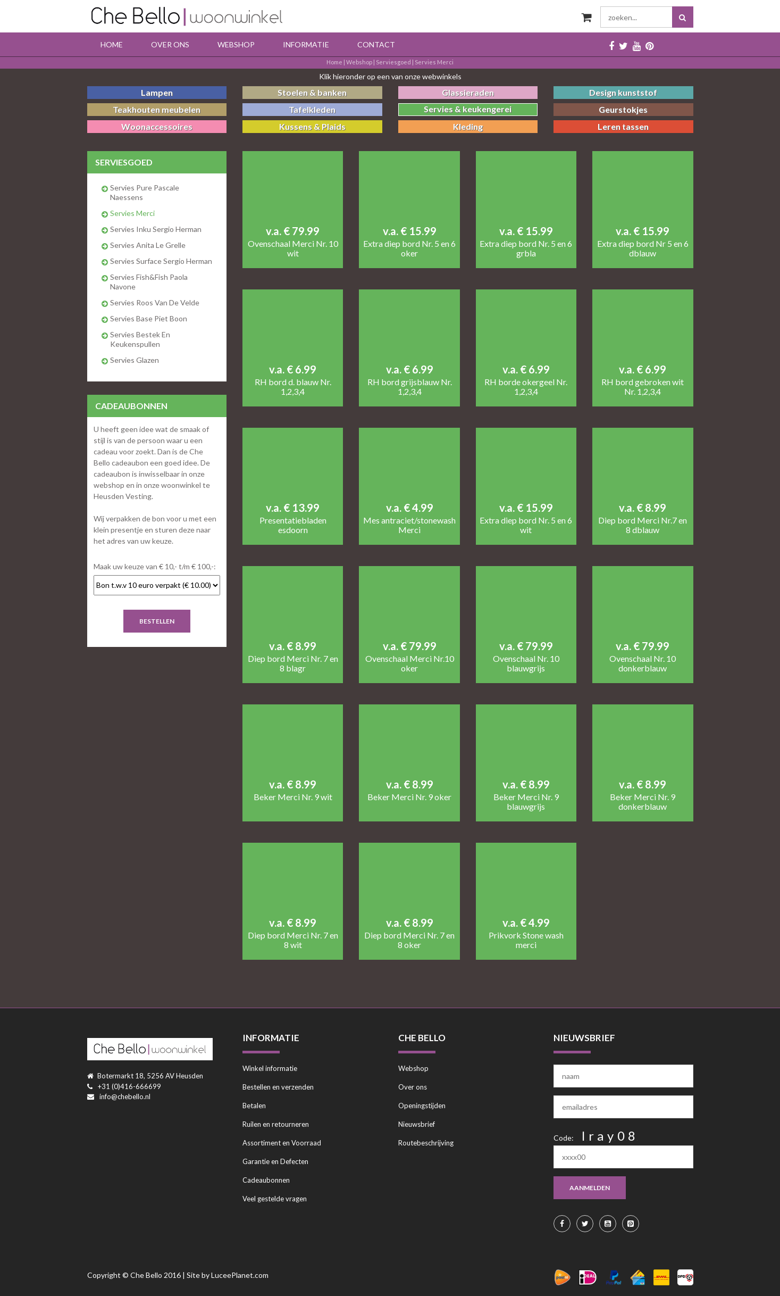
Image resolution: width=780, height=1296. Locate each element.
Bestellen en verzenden (278, 1087)
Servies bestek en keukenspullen (140, 339)
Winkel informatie (269, 1068)
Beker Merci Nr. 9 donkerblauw (642, 801)
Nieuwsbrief (416, 1124)
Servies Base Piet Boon (148, 318)
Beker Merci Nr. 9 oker (409, 797)
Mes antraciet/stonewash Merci (409, 525)
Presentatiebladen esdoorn (292, 525)
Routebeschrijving (426, 1143)
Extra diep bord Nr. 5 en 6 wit (526, 525)
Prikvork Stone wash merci (526, 940)
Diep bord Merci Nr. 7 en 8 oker (409, 940)
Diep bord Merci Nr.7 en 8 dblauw (642, 525)
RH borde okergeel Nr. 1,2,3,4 (525, 386)
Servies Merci (434, 62)
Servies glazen (134, 359)
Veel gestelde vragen (274, 1198)
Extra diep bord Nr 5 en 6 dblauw (643, 248)
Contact (376, 44)
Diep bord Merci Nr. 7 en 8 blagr (293, 663)
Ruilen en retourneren (275, 1124)
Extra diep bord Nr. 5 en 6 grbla (526, 248)
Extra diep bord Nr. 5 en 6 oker (409, 248)
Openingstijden (422, 1105)
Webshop (236, 44)
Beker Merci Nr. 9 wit (293, 797)
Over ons (170, 44)
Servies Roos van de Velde (154, 302)
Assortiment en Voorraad (281, 1143)
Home (111, 44)
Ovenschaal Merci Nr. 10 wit (293, 248)
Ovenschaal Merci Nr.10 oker (409, 663)
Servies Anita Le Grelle (148, 245)
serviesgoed (393, 62)
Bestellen (156, 621)
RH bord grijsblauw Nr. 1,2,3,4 (409, 386)
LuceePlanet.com (240, 1275)
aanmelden (589, 1188)
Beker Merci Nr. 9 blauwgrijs (526, 801)
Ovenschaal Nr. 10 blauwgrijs (526, 663)
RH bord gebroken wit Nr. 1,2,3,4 (642, 386)
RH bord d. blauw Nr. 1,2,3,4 (293, 386)
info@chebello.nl (124, 1096)
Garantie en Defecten (275, 1161)
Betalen (254, 1105)
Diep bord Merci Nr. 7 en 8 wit (293, 940)
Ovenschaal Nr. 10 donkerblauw (642, 663)
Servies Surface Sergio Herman (161, 260)
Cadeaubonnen (266, 1180)
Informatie (306, 44)
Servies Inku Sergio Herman (156, 229)
